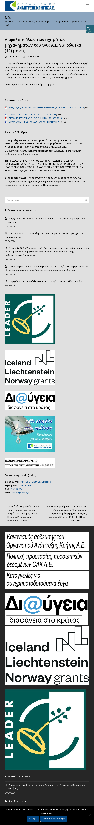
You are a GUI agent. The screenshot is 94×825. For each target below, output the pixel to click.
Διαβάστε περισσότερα (54, 818)
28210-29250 (17, 488)
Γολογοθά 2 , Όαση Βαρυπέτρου (34, 481)
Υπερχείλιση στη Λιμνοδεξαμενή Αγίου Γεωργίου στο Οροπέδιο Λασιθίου (46, 281)
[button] (87, 5)
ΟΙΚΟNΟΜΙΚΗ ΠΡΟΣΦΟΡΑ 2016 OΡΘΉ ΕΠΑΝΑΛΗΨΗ (34, 121)
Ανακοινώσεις (33, 56)
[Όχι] (89, 815)
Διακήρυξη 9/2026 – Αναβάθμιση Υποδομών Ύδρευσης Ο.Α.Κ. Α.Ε (43, 177)
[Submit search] (86, 200)
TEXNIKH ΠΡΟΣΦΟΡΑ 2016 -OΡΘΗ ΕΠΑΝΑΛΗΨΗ (32, 114)
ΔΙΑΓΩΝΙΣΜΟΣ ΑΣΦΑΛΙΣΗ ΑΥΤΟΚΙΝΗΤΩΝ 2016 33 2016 (35, 118)
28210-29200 (24, 485)
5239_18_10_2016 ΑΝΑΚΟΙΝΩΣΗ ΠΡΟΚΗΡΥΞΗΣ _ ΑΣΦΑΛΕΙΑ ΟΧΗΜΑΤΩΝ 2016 (46, 107)
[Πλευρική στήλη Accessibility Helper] (90, 29)
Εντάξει (32, 818)
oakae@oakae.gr (20, 492)
